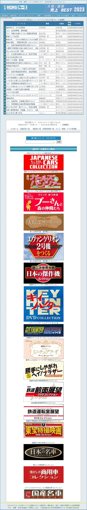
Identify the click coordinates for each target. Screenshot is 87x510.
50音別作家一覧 (48, 129)
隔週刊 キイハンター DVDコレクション (43, 285)
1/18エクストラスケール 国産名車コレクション (44, 153)
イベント (30, 16)
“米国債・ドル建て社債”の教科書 (17, 89)
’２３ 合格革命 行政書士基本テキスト (20, 101)
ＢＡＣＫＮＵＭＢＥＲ (49, 125)
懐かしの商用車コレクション (43, 465)
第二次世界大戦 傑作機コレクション (43, 232)
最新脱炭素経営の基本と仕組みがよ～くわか (22, 63)
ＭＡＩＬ (81, 16)
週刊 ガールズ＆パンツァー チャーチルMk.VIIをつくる (43, 171)
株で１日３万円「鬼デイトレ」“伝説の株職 (21, 107)
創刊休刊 (5, 16)
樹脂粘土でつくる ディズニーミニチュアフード (43, 338)
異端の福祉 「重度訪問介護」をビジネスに (22, 42)
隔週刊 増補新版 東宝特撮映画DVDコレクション (43, 421)
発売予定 (13, 16)
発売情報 (47, 16)
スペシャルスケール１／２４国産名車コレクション (43, 488)
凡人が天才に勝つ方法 (14, 113)
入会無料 (61, 20)
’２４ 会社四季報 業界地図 (16, 31)
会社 (73, 16)
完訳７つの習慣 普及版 (15, 60)
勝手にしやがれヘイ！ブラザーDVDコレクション (43, 360)
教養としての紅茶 (12, 36)
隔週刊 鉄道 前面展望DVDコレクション (43, 381)
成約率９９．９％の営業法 (15, 28)
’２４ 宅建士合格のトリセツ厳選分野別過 (21, 33)
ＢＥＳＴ (22, 16)
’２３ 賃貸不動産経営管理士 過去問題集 (21, 72)
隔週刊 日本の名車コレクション (43, 443)
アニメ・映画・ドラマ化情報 (66, 129)
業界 (39, 16)
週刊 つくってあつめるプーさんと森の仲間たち (43, 191)
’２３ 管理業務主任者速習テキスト (19, 83)
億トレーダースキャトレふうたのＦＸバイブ (22, 95)
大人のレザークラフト (43, 212)
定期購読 (65, 125)
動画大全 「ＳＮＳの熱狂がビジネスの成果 (22, 39)
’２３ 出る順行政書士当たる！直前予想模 (21, 54)
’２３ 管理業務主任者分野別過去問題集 (20, 104)
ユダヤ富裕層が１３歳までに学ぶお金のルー (22, 78)
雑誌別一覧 (37, 129)
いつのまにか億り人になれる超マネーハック (22, 81)
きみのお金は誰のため (14, 57)
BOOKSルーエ (60, 508)
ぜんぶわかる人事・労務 (15, 51)
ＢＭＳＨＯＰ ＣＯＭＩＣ (27, 125)
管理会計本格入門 (12, 66)
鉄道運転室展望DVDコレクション (43, 403)
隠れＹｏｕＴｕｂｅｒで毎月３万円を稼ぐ (21, 69)
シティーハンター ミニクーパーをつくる (43, 323)
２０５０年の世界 (12, 92)
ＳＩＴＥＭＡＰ (56, 16)
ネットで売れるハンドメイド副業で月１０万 (22, 86)
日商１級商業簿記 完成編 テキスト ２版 (22, 110)
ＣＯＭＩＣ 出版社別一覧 (20, 129)
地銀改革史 (10, 98)
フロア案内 (65, 16)
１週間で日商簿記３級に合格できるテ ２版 (22, 48)
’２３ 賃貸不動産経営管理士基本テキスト (21, 45)
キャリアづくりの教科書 (15, 75)
